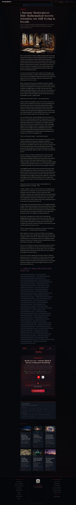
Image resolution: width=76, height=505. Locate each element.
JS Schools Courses (19, 496)
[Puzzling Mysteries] (38, 378)
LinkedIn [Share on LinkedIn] (34, 268)
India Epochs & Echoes (57, 492)
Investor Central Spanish (19, 483)
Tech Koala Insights (25, 414)
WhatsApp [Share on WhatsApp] (44, 268)
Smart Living (19, 487)
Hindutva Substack (57, 496)
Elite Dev (19, 498)
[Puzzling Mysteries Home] (6, 2)
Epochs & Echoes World (33, 414)
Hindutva (19, 492)
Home (51, 1)
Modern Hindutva (32, 416)
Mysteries (67, 1)
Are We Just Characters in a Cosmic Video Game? (37, 436)
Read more (24, 446)
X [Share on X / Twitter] (30, 268)
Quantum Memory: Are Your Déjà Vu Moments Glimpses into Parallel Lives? (50, 436)
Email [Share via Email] (27, 270)
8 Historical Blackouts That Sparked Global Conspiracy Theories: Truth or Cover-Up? (25, 437)
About (72, 1)
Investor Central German (19, 485)
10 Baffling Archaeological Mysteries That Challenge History (25, 460)
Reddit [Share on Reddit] (39, 268)
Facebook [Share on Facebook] (26, 268)
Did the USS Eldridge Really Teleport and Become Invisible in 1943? (37, 460)
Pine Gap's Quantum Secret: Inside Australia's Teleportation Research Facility (50, 460)
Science (55, 1)
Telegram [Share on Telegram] (49, 268)
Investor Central (40, 414)
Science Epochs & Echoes (57, 487)
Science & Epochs (25, 416)
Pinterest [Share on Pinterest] (22, 270)
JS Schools (19, 494)
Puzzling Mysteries (48, 414)
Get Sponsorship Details (38, 390)
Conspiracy (61, 1)
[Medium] (43, 377)
